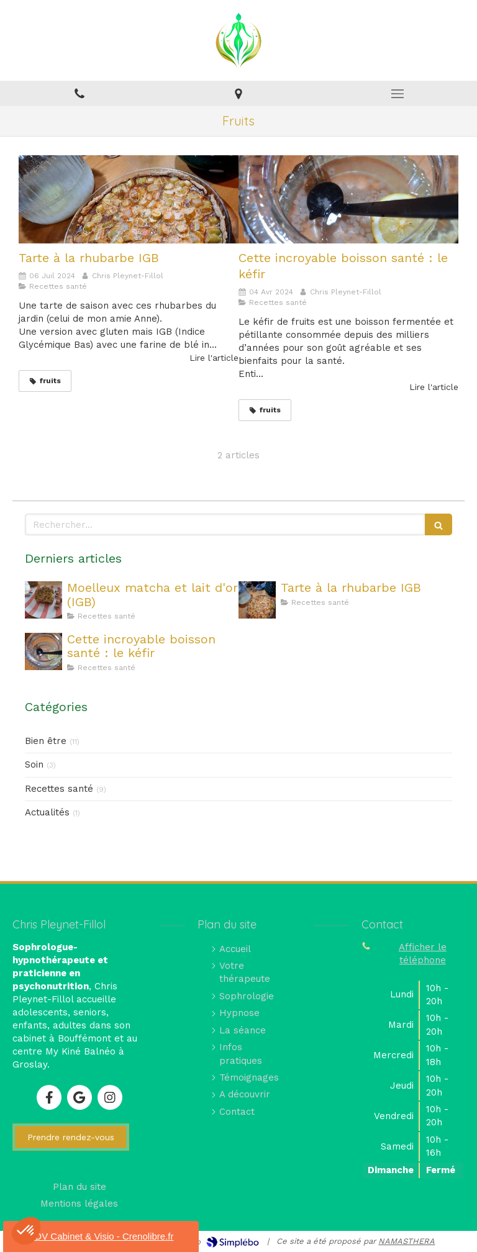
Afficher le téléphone (423, 953)
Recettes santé (59, 788)
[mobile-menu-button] (397, 93)
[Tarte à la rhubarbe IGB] (128, 199)
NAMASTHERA (406, 1241)
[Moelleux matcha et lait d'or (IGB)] (43, 600)
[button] (26, 1231)
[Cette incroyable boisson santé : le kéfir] (348, 199)
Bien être (45, 740)
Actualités (47, 812)
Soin (34, 764)
